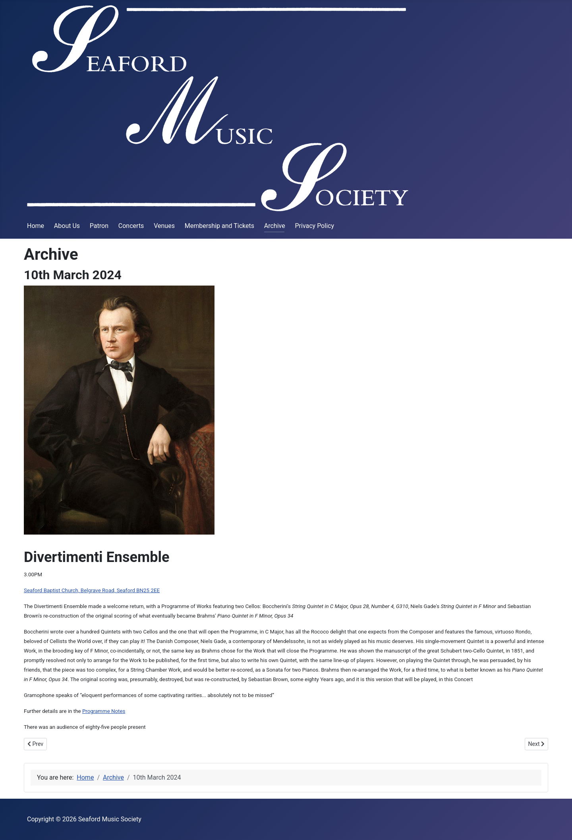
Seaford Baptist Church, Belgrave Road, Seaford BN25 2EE (92, 590)
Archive (274, 226)
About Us (67, 226)
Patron (99, 226)
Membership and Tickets (219, 226)
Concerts (131, 226)
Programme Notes (104, 711)
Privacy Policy (314, 226)
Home (35, 226)
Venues (164, 226)
